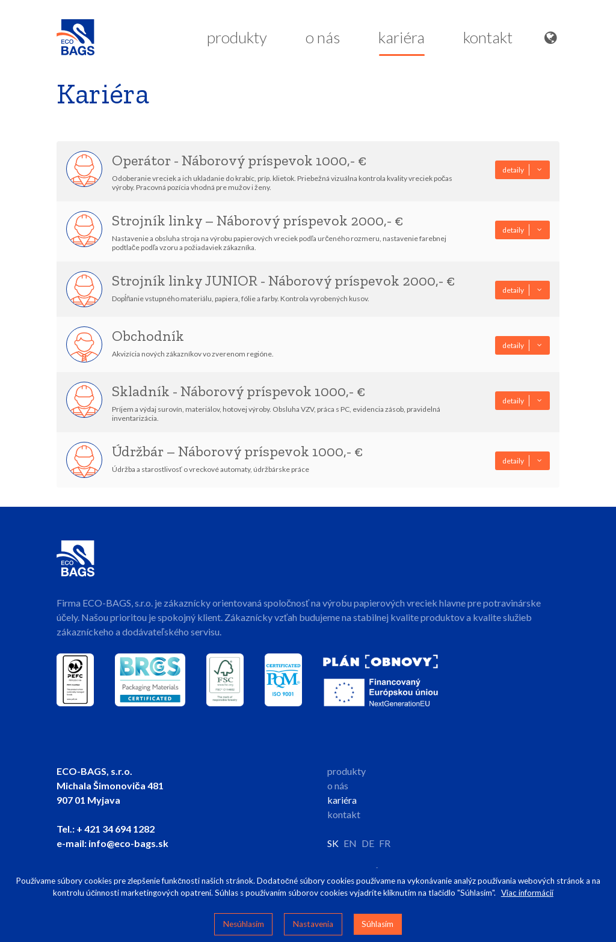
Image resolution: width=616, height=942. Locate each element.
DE (368, 843)
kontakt (488, 40)
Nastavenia (313, 924)
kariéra (401, 42)
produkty (237, 40)
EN (350, 843)
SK (333, 843)
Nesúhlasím (243, 924)
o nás (323, 40)
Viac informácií (527, 893)
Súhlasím (377, 924)
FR (384, 843)
